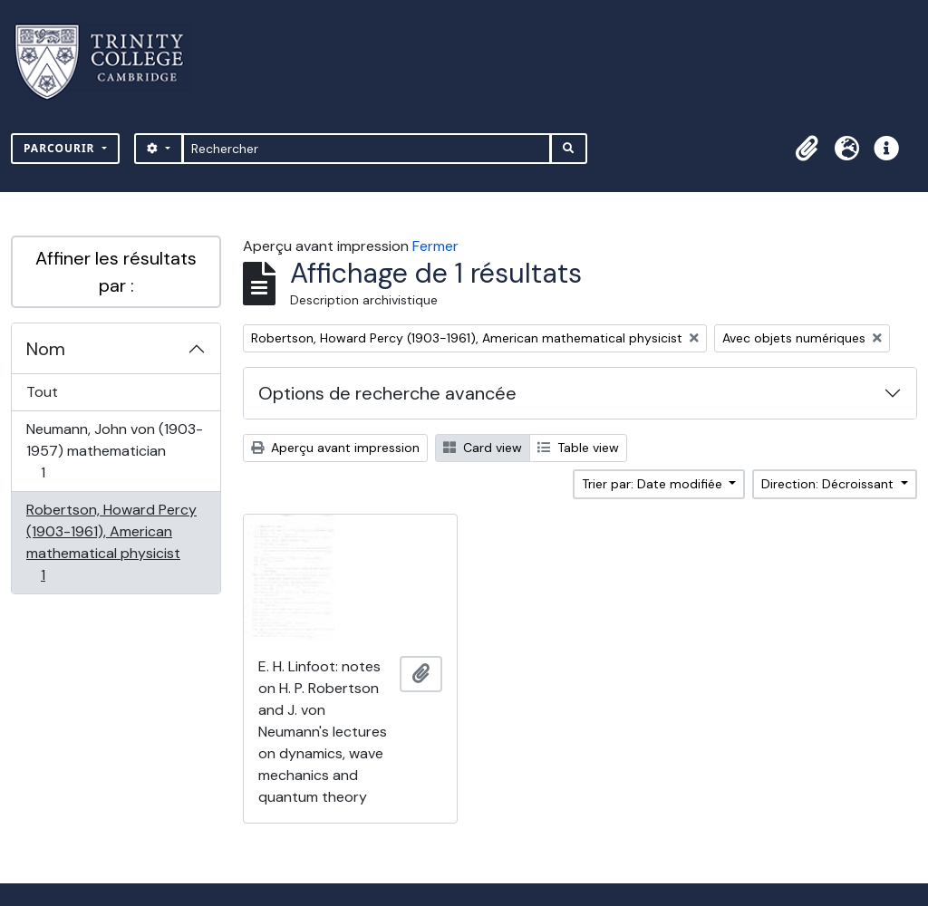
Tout (42, 391)
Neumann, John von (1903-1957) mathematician (114, 451)
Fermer (435, 245)
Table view (578, 447)
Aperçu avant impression (335, 447)
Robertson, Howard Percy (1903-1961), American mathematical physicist (111, 542)
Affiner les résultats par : (116, 271)
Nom (45, 349)
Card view (482, 447)
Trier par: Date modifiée (654, 484)
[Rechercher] (366, 148)
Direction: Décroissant (829, 484)
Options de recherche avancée (387, 393)
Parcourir (61, 148)
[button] (806, 149)
